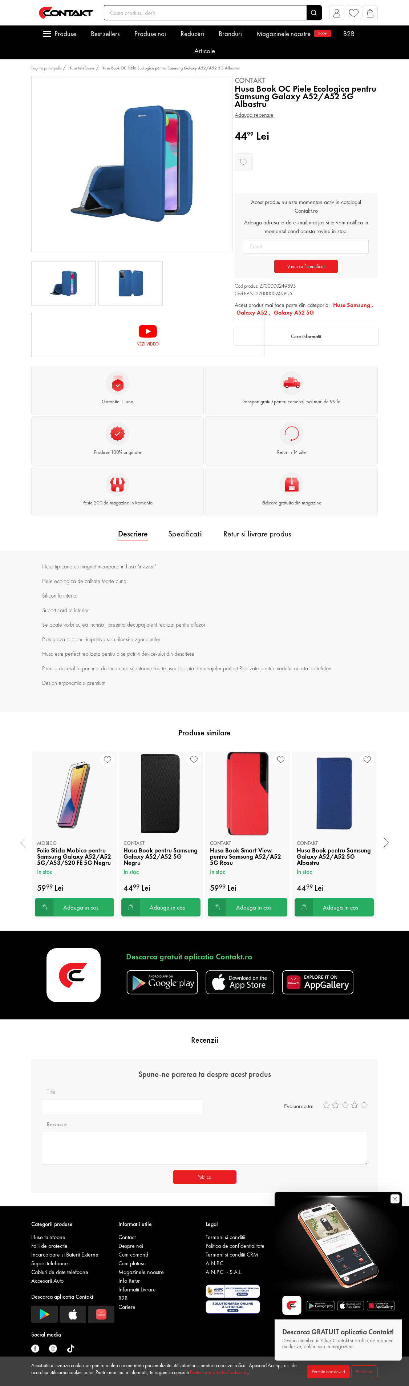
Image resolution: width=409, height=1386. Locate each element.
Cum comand (133, 1254)
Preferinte (364, 1372)
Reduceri (192, 33)
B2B (349, 33)
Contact (126, 1237)
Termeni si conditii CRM (232, 1254)
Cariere (126, 1307)
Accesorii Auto (47, 1281)
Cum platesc (132, 1263)
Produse (65, 33)
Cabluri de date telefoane (59, 1272)
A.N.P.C (214, 1263)
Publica (204, 1177)
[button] (336, 15)
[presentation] (23, 842)
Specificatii (185, 533)
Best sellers (105, 33)
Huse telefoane (81, 68)
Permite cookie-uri (328, 1372)
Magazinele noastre (292, 33)
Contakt (250, 80)
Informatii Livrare (137, 1289)
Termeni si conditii (225, 1237)
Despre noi (130, 1246)
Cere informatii (306, 336)
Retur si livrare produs (257, 533)
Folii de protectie (49, 1246)
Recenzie (57, 1124)
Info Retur (129, 1281)
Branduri (230, 33)
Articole (204, 50)
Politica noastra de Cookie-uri (219, 1372)
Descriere (133, 533)
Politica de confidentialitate (235, 1246)
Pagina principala (46, 68)
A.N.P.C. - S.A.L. (224, 1272)
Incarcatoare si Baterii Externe (64, 1254)
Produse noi (150, 33)
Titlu (51, 1091)
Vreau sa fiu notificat (306, 266)
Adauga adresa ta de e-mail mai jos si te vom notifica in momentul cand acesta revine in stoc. (306, 227)
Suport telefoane (49, 1263)
